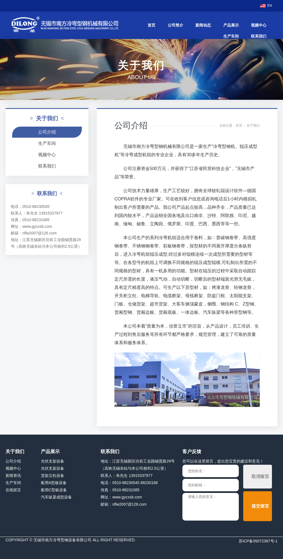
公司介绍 (47, 132)
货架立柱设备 (52, 475)
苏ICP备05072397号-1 (258, 541)
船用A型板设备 (54, 482)
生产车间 (231, 36)
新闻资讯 (13, 475)
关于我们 (253, 125)
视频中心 (258, 25)
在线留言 (13, 490)
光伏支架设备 (52, 461)
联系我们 (258, 36)
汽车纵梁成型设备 (56, 497)
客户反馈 (191, 451)
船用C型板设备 (54, 490)
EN (269, 5)
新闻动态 (203, 25)
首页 (151, 25)
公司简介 (175, 25)
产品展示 (231, 25)
